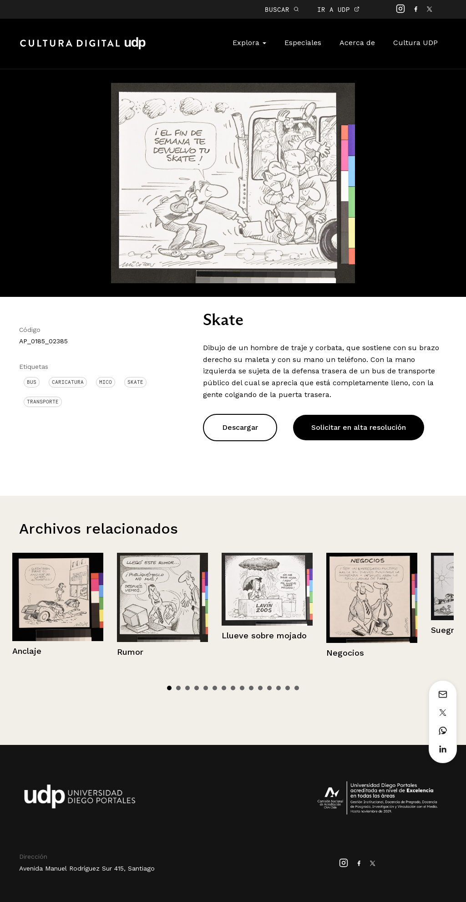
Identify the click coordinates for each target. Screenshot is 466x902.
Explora (249, 42)
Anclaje (26, 651)
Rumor (130, 652)
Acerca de (357, 42)
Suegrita (448, 630)
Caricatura (68, 382)
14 (287, 688)
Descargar (240, 427)
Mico (105, 382)
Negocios (345, 652)
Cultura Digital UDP (83, 48)
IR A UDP (338, 9)
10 (251, 688)
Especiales (302, 42)
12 (269, 688)
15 (296, 688)
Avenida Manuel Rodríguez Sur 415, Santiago (87, 868)
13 (278, 688)
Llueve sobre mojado (264, 635)
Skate (135, 382)
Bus (31, 382)
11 (260, 688)
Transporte (43, 401)
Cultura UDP (415, 42)
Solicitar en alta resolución (358, 427)
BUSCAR (282, 9)
